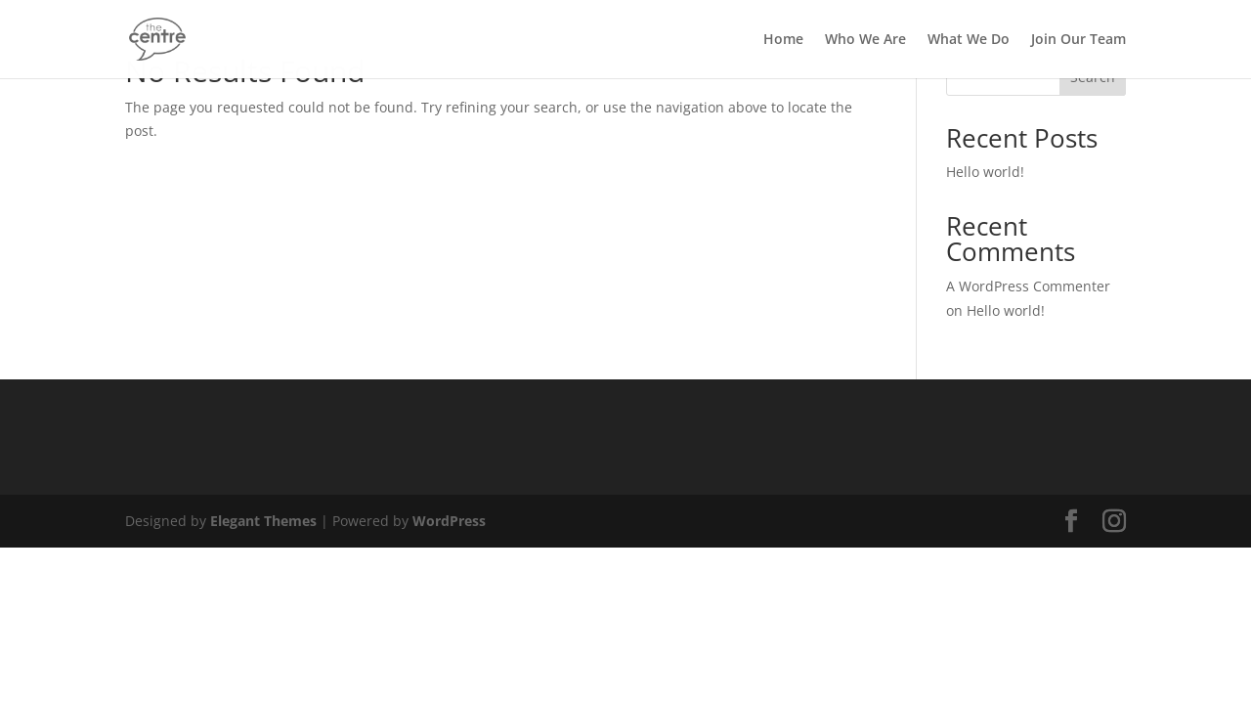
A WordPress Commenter (1028, 286)
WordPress (449, 520)
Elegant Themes (263, 520)
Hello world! (985, 171)
